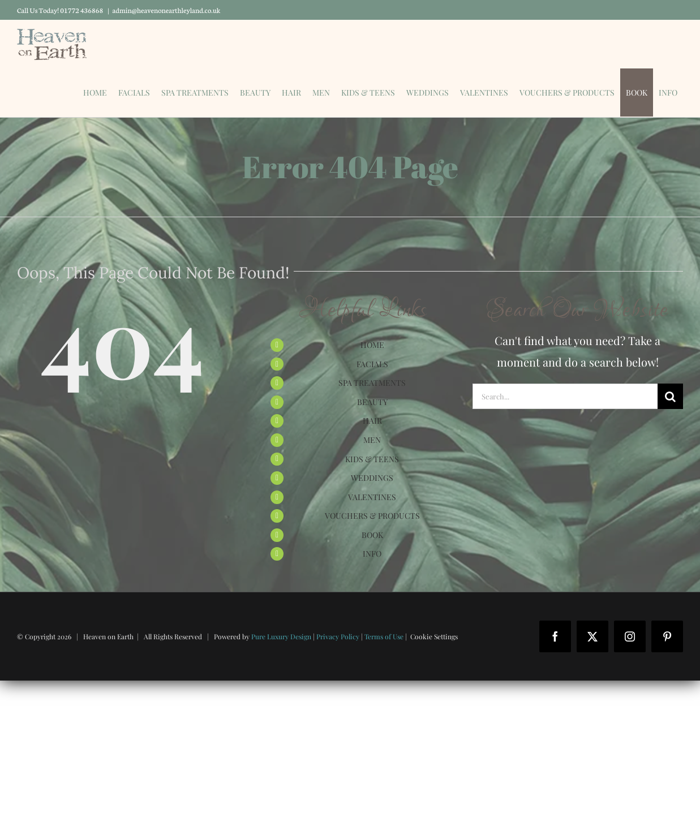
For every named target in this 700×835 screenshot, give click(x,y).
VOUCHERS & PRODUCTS (372, 515)
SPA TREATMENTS (372, 382)
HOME (372, 344)
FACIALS (372, 364)
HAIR (372, 420)
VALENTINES (372, 497)
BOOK (372, 535)
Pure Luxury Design (281, 636)
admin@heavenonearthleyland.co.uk (167, 10)
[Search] (670, 396)
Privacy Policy (337, 636)
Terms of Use (383, 636)
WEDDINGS (372, 477)
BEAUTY (372, 402)
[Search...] (565, 396)
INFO (372, 553)
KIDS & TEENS (372, 459)
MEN (372, 439)
